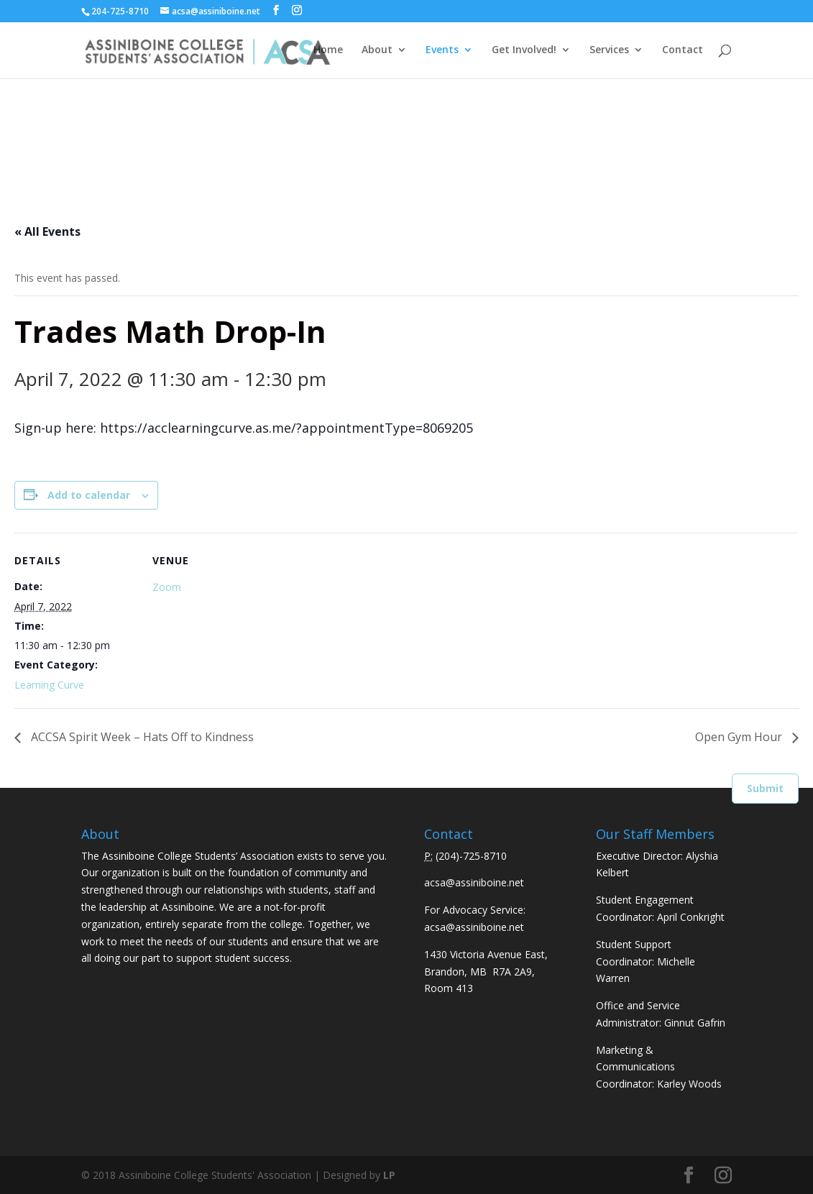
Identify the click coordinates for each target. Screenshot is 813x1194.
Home (328, 51)
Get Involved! (524, 51)
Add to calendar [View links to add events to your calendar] (88, 495)
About (377, 51)
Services (609, 51)
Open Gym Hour (740, 737)
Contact (682, 51)
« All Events (47, 231)
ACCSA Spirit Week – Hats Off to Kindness (141, 737)
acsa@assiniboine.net (474, 882)
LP (389, 1175)
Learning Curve (49, 685)
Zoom (166, 587)
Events (442, 51)
